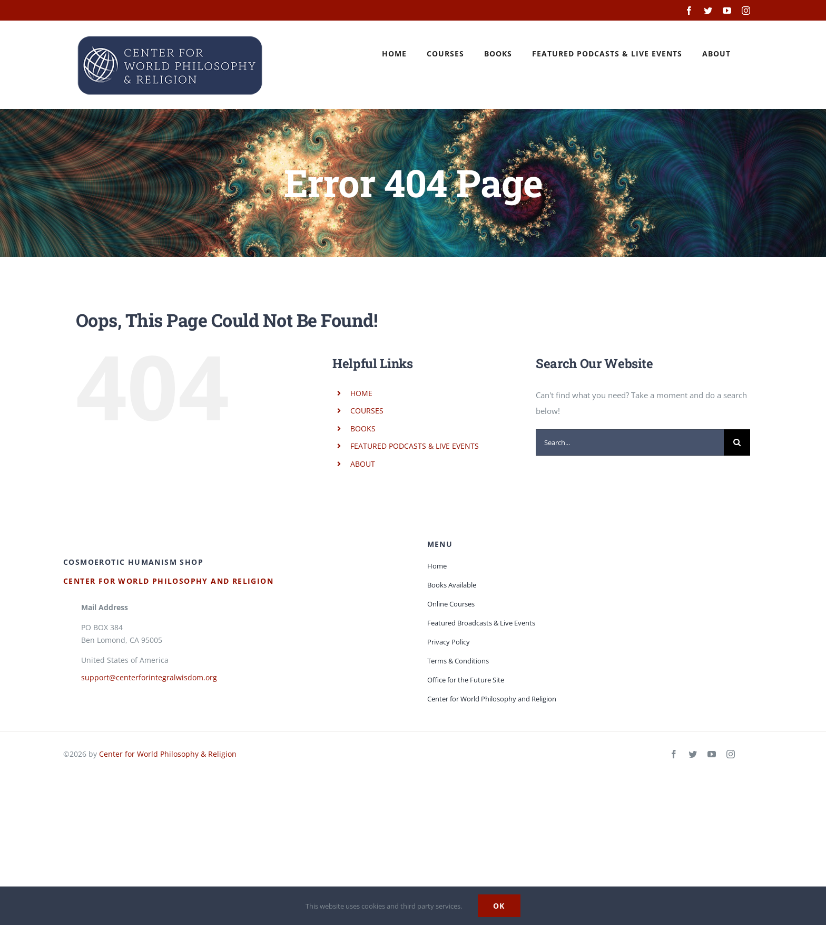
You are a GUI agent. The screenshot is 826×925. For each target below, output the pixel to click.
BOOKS (363, 428)
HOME (361, 393)
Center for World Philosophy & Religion (168, 754)
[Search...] (630, 442)
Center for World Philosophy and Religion (168, 581)
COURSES (367, 411)
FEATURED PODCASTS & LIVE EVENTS (414, 446)
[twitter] (693, 754)
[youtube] (711, 754)
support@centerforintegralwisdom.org (149, 677)
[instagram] (730, 754)
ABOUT (362, 464)
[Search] (737, 442)
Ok (499, 906)
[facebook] (674, 754)
